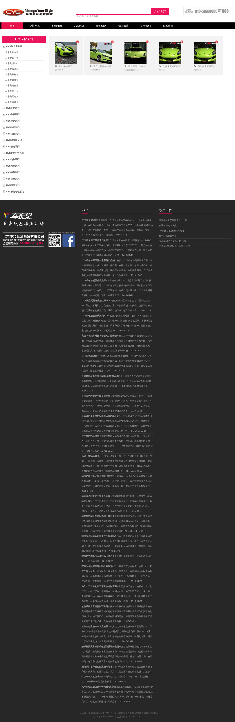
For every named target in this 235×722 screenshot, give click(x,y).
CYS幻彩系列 (13, 159)
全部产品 (34, 25)
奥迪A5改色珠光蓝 (168, 225)
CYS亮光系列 (13, 108)
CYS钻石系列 (13, 127)
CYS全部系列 (24, 39)
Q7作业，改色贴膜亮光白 (171, 230)
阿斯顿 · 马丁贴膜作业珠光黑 (173, 220)
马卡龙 (85, 16)
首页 (12, 25)
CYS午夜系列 (13, 114)
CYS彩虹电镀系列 (15, 191)
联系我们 (168, 25)
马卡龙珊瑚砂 (12, 63)
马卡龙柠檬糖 (12, 74)
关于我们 (145, 25)
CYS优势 (79, 25)
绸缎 (91, 16)
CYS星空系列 (13, 179)
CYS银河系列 (13, 185)
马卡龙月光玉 (12, 85)
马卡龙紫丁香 (12, 58)
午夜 (96, 16)
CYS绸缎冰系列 (14, 140)
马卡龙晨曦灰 (12, 96)
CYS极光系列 (13, 146)
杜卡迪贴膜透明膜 (168, 236)
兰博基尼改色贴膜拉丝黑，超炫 (174, 246)
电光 (79, 16)
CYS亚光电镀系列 (15, 153)
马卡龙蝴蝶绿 (12, 80)
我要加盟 (123, 25)
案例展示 (57, 25)
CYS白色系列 (13, 133)
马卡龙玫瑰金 (12, 102)
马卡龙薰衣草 (12, 52)
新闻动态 (101, 25)
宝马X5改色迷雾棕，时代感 (172, 241)
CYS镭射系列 (13, 172)
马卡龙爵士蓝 (12, 91)
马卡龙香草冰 (12, 69)
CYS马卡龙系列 (14, 46)
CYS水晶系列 (13, 166)
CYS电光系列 (13, 121)
